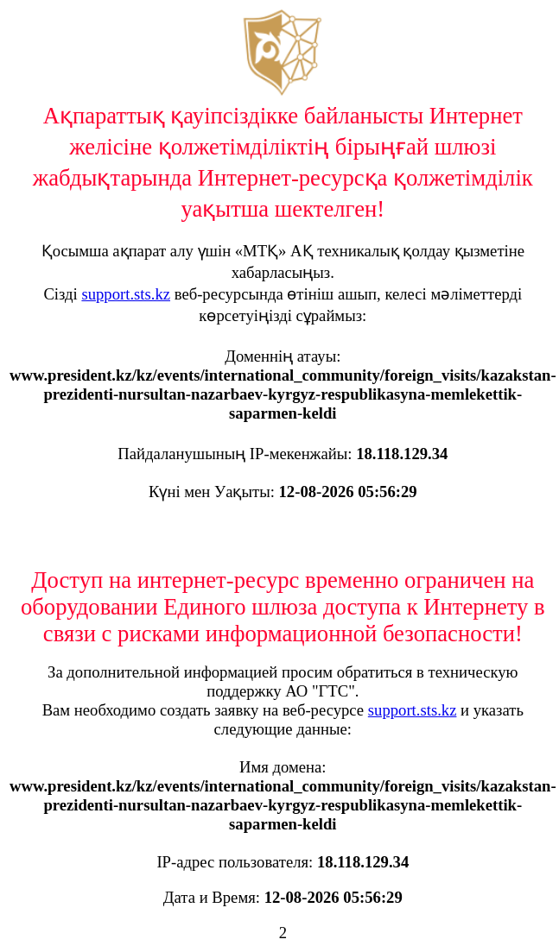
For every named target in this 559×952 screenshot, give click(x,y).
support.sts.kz (125, 294)
